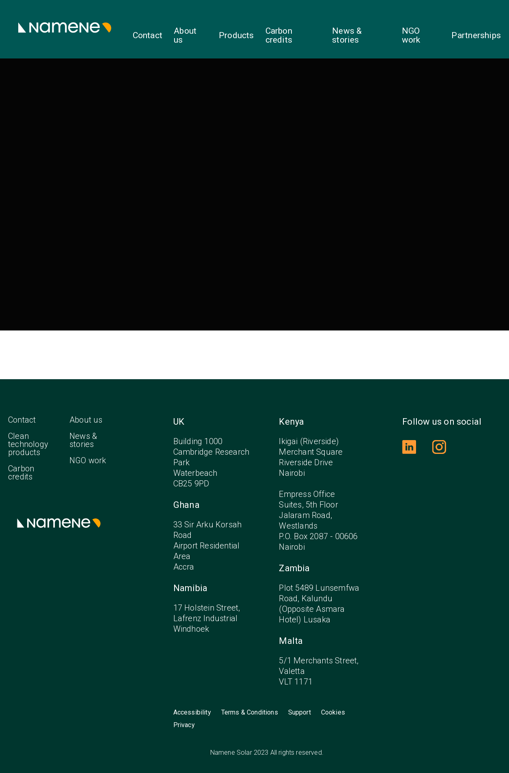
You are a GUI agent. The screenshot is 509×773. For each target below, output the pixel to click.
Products (236, 35)
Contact (147, 35)
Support (299, 712)
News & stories (347, 35)
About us (185, 35)
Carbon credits (278, 35)
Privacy (184, 725)
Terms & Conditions (249, 712)
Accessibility (192, 712)
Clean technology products (28, 444)
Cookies (333, 712)
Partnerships (476, 35)
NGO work (411, 35)
